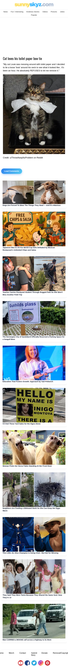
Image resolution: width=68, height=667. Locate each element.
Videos (45, 12)
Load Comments (11, 171)
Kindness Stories (32, 12)
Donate (44, 653)
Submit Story (34, 654)
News (5, 12)
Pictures (54, 12)
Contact (22, 653)
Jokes (62, 12)
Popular (34, 15)
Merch (11, 653)
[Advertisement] (34, 35)
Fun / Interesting (17, 12)
